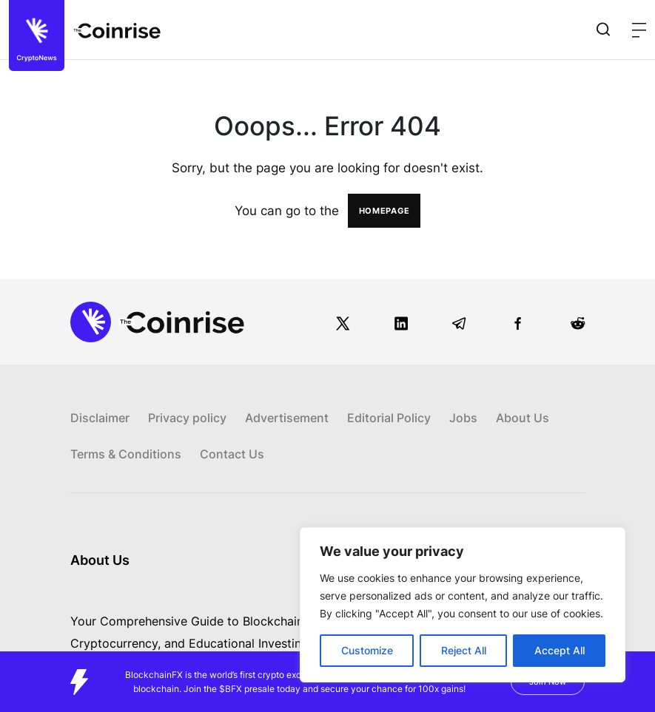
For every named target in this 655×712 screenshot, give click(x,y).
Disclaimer (100, 417)
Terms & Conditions (125, 454)
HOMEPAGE (384, 211)
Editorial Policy (389, 417)
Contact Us (232, 454)
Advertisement (287, 417)
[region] (462, 604)
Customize (367, 650)
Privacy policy (187, 417)
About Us (522, 417)
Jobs (463, 417)
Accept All (559, 650)
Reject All (463, 650)
